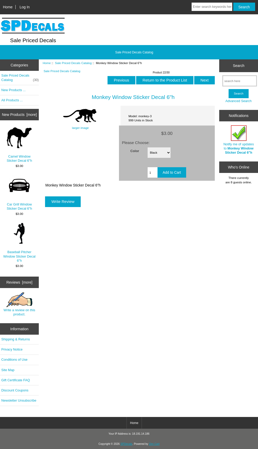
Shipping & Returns (15, 339)
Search (238, 66)
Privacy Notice (11, 349)
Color (134, 151)
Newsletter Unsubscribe (18, 400)
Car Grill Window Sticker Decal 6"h (19, 192)
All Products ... (12, 100)
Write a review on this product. (19, 304)
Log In (25, 7)
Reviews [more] (20, 282)
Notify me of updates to (238, 139)
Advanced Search (238, 101)
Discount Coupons (14, 390)
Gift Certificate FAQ (15, 380)
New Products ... (13, 90)
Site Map (7, 370)
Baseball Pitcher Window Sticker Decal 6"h (19, 243)
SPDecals (127, 443)
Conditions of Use (14, 359)
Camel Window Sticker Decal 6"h (19, 145)
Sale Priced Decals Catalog (73, 63)
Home (7, 7)
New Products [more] (19, 115)
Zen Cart (154, 443)
